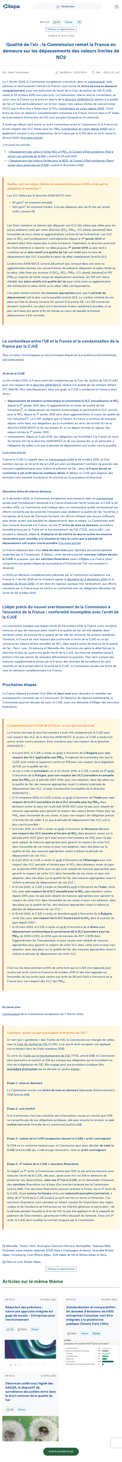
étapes (75, 1069)
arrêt (63, 389)
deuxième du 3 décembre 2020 (87, 579)
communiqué (96, 81)
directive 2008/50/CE (79, 99)
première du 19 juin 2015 (17, 583)
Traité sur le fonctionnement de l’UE (46, 1055)
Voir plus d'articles (61, 1452)
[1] (3, 1246)
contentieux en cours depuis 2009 (84, 128)
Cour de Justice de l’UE (32, 1044)
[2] (4, 1261)
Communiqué (11, 1014)
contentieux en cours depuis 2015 (81, 108)
